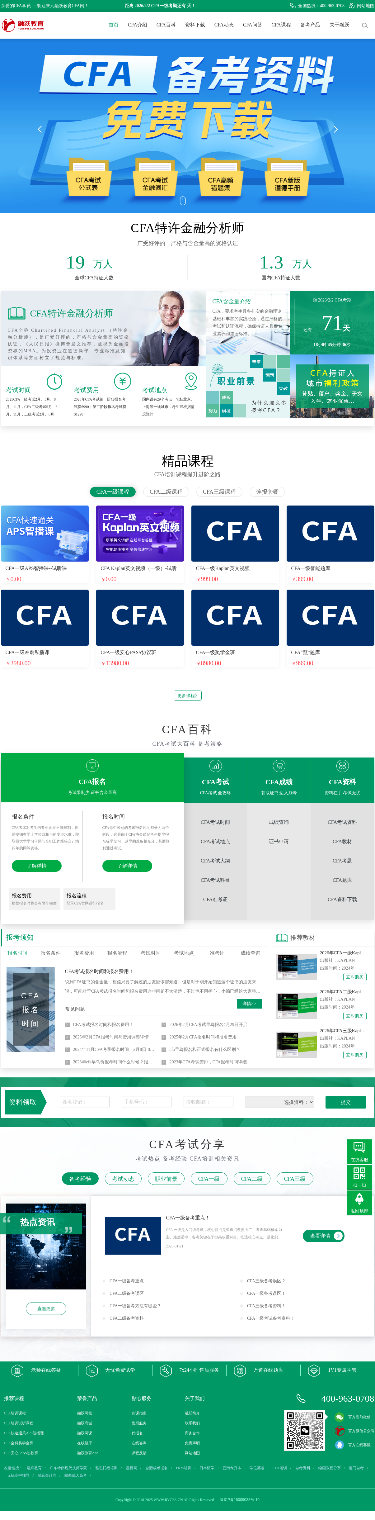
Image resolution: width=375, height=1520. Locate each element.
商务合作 (192, 1433)
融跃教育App (88, 1453)
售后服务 (139, 1423)
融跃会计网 (47, 1475)
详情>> (249, 1003)
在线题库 (84, 1443)
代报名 (137, 1433)
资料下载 (195, 24)
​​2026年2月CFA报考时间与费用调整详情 (111, 1037)
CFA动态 (224, 24)
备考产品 (310, 24)
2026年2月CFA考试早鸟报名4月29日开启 (208, 1024)
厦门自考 (356, 1468)
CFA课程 (281, 24)
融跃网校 (84, 1413)
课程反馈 (139, 1453)
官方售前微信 (353, 1417)
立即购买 (354, 977)
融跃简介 (192, 1413)
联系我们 (192, 1423)
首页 (114, 24)
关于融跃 (339, 24)
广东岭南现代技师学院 (68, 1468)
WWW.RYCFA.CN (168, 1500)
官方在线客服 (353, 1445)
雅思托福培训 (106, 1468)
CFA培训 (280, 1468)
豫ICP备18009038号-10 (240, 1500)
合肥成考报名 (156, 1468)
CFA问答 (252, 24)
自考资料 (302, 1468)
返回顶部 (359, 1211)
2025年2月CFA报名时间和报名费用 (203, 1037)
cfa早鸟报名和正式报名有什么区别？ (205, 1049)
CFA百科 (166, 24)
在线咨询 (139, 1443)
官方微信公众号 (354, 1431)
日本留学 (206, 1468)
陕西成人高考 (75, 1475)
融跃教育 (34, 1468)
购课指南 (139, 1413)
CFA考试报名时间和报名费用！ (99, 971)
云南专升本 (232, 1468)
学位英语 (257, 1468)
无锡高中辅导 (18, 1475)
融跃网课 (84, 1433)
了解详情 (37, 865)
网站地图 (361, 5)
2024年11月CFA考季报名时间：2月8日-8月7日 (114, 1049)
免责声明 (192, 1443)
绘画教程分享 (329, 1468)
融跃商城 (84, 1423)
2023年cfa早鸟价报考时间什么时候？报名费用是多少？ (114, 1062)
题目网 (131, 1468)
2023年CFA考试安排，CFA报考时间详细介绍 (211, 1062)
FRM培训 (183, 1468)
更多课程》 (188, 695)
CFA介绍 (137, 24)
